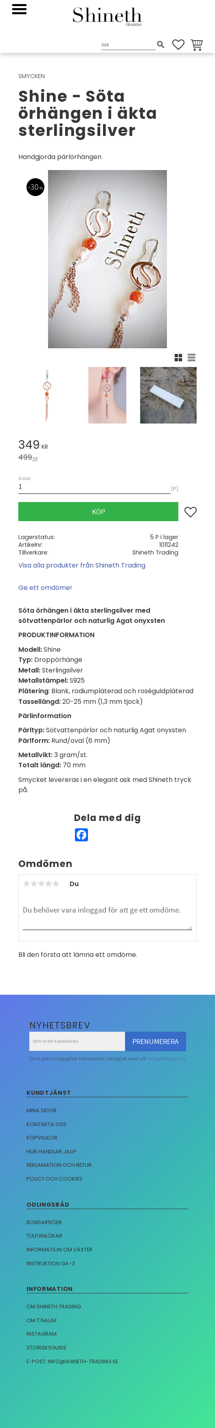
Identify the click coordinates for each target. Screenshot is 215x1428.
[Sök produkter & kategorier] (128, 45)
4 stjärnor (48, 883)
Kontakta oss (46, 1124)
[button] (19, 9)
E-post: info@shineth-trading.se (72, 1361)
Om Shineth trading (53, 1306)
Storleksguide (46, 1347)
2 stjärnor (33, 883)
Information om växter (59, 1249)
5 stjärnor (55, 883)
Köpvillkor (41, 1137)
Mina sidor (41, 1110)
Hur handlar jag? (51, 1151)
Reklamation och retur (59, 1165)
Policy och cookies (54, 1178)
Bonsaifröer (44, 1222)
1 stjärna (26, 883)
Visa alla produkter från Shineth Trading (81, 565)
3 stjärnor (41, 883)
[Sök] (161, 44)
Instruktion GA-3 (50, 1263)
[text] (107, 446)
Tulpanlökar (44, 1235)
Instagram (41, 1333)
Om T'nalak (41, 1320)
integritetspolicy (166, 1058)
